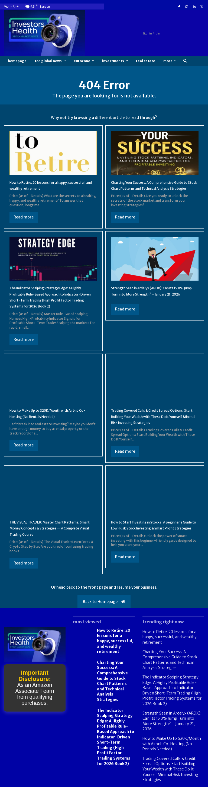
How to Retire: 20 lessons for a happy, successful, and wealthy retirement (114, 661)
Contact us (196, 782)
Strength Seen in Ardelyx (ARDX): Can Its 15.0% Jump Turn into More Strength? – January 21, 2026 (152, 300)
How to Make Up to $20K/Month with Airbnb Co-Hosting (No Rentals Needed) (49, 425)
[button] (185, 61)
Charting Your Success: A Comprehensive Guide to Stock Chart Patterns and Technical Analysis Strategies (152, 188)
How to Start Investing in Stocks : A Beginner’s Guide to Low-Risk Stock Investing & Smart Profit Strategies (147, 546)
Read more (24, 217)
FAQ (179, 782)
